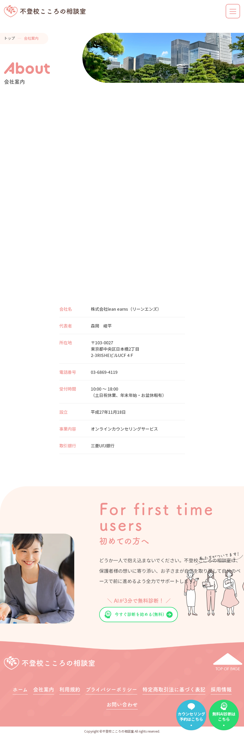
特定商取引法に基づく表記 (173, 689)
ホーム (20, 689)
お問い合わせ (122, 704)
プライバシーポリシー (111, 689)
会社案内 (43, 689)
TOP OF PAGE (227, 669)
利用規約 (69, 689)
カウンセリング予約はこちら (191, 716)
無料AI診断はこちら (224, 716)
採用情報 (221, 689)
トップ (9, 38)
